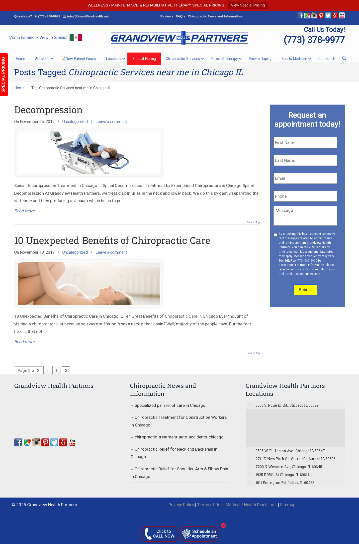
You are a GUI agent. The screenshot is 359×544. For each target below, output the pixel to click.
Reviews (166, 16)
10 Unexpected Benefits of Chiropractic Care (112, 240)
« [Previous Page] (47, 370)
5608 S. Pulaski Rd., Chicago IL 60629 (287, 405)
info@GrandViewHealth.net (88, 16)
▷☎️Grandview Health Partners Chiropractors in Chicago (179, 38)
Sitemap (287, 504)
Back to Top (253, 222)
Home (19, 88)
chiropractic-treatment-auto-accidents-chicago (179, 436)
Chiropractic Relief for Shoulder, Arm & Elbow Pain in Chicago (179, 472)
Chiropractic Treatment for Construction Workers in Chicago (179, 421)
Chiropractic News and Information (215, 16)
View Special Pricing (248, 5)
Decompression (48, 109)
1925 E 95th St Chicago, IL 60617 (283, 474)
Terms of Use (210, 504)
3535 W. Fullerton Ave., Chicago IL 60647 (290, 450)
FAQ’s (180, 16)
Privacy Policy (304, 269)
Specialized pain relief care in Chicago (170, 405)
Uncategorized (75, 121)
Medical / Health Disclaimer (251, 504)
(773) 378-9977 (49, 16)
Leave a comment (111, 121)
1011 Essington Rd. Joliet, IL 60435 (285, 482)
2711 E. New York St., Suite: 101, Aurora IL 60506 (296, 458)
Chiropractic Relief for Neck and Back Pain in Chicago (174, 453)
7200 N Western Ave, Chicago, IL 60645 (289, 466)
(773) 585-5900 (306, 260)
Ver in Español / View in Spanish (45, 37)
